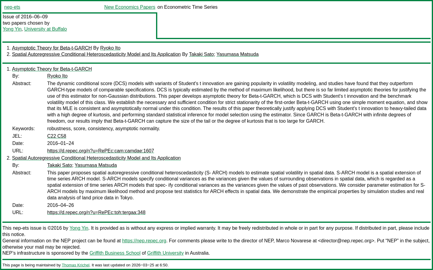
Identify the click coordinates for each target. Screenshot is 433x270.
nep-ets (12, 7)
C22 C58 (56, 136)
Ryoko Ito (110, 48)
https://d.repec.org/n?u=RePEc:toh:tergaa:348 (96, 212)
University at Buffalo (45, 29)
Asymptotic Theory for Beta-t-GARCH (52, 48)
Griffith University (165, 253)
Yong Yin (12, 29)
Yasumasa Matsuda (237, 54)
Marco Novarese (293, 240)
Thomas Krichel (75, 265)
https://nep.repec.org (144, 240)
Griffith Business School (115, 253)
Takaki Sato (201, 54)
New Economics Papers (129, 7)
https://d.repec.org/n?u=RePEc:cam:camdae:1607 (100, 150)
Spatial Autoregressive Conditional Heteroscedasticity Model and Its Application (96, 54)
